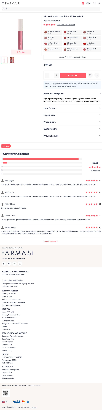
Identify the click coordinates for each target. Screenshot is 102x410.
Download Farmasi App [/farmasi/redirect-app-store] (10, 385)
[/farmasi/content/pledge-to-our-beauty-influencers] (15, 324)
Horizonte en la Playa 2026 (12, 357)
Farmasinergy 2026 (9, 360)
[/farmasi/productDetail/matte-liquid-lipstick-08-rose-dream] (53, 43)
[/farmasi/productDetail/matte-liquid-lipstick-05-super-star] (72, 43)
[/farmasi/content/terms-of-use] (7, 297)
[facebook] (4, 264)
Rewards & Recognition (10, 370)
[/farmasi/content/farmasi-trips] (7, 363)
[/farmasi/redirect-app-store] (6, 393)
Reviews (5, 146)
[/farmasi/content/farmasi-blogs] (7, 350)
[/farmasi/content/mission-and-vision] (11, 315)
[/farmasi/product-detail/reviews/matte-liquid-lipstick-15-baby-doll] (51, 241)
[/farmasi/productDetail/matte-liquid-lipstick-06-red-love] (91, 43)
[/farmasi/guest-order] (10, 286)
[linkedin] (20, 264)
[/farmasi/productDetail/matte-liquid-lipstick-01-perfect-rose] (72, 38)
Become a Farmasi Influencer (13, 336)
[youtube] (14, 264)
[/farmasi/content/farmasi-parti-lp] (7, 345)
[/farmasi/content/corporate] (8, 321)
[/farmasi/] (12, 3)
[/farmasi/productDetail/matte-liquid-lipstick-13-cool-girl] (91, 32)
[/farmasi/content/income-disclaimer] (13, 302)
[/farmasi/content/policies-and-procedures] (11, 300)
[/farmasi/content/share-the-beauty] (8, 348)
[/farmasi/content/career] (4, 326)
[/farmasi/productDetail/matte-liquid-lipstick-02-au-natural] (91, 38)
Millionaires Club (8, 378)
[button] (72, 57)
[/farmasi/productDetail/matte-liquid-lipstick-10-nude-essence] (72, 49)
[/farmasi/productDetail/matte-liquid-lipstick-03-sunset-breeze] (53, 32)
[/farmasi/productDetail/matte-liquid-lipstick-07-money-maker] (53, 49)
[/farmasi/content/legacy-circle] (7, 372)
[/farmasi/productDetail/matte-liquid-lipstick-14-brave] (53, 38)
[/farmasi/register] (13, 274)
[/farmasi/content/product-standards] (9, 318)
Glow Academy (7, 342)
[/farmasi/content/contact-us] (6, 329)
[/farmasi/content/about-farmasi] (8, 312)
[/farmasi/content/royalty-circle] (7, 375)
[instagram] (9, 264)
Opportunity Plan (8, 339)
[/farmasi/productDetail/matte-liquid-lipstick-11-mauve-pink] (91, 49)
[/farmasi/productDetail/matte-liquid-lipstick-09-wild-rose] (72, 32)
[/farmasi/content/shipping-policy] (9, 294)
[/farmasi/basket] (94, 3)
